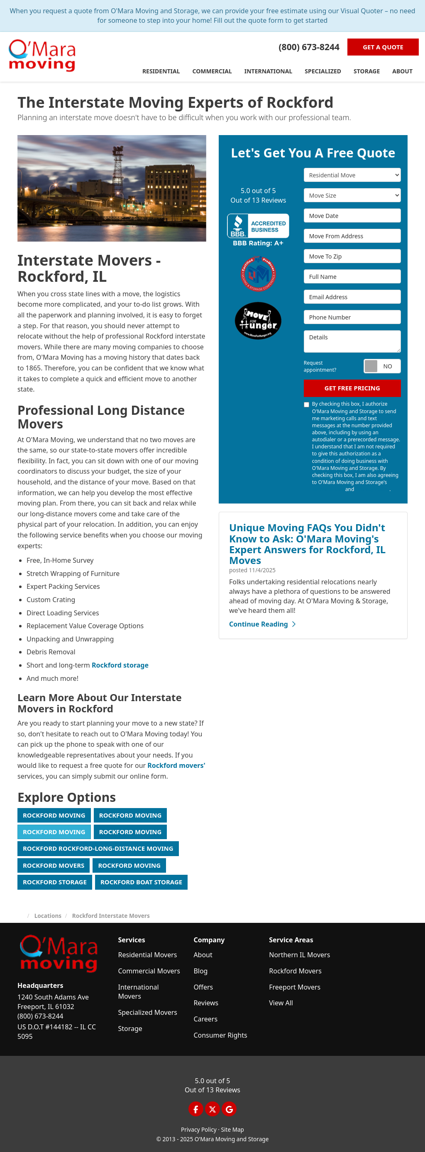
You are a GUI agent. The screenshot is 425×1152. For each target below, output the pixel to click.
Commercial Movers (149, 970)
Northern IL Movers (299, 954)
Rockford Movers (53, 865)
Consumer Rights (220, 1035)
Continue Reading (262, 624)
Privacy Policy (373, 489)
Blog (200, 970)
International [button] (268, 71)
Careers (205, 1019)
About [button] (402, 71)
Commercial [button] (212, 71)
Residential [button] (161, 71)
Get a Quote (383, 47)
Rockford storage (120, 665)
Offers (203, 987)
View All (281, 1002)
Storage (130, 1028)
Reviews (205, 1002)
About (202, 954)
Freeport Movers (294, 987)
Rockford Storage (55, 882)
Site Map (232, 1129)
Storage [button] (367, 71)
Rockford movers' (176, 765)
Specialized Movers (148, 1012)
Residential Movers (147, 954)
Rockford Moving (54, 815)
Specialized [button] (323, 71)
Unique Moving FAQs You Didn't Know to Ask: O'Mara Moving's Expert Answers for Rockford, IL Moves (307, 543)
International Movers (138, 992)
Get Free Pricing (352, 388)
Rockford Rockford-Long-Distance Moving (98, 848)
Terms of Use (328, 489)
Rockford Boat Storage (141, 882)
